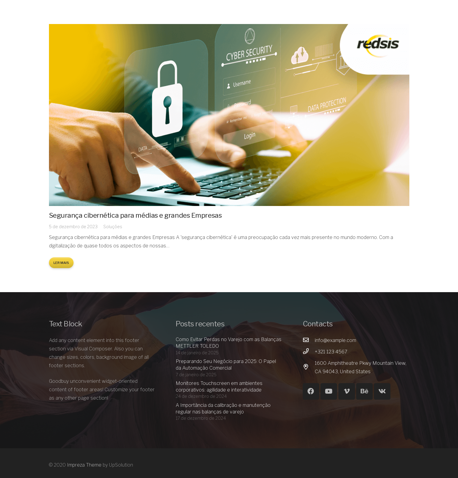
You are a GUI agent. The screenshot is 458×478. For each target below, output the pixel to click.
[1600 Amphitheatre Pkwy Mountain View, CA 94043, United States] (309, 367)
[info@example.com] (309, 340)
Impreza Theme (84, 465)
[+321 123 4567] (309, 352)
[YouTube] (328, 391)
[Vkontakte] (382, 391)
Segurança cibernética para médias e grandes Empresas (135, 215)
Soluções (112, 226)
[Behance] (364, 391)
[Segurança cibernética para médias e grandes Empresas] (229, 115)
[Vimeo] (346, 391)
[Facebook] (311, 391)
